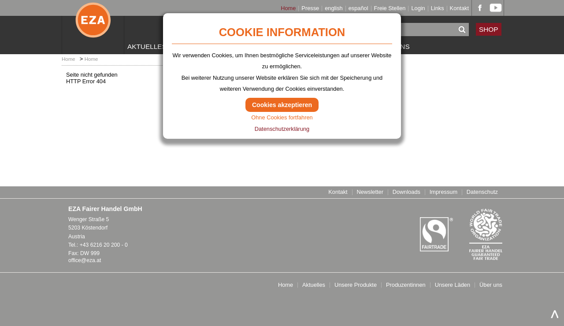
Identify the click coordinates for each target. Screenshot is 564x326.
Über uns (490, 285)
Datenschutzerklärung (282, 129)
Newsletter (369, 192)
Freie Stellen (390, 8)
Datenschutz (482, 192)
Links (437, 8)
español (358, 8)
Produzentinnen (406, 285)
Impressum (443, 192)
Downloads (406, 192)
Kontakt (459, 8)
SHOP (488, 29)
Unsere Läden (452, 285)
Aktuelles (147, 46)
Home (288, 8)
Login (418, 8)
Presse (310, 8)
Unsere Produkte (355, 285)
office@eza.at (84, 260)
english (334, 8)
